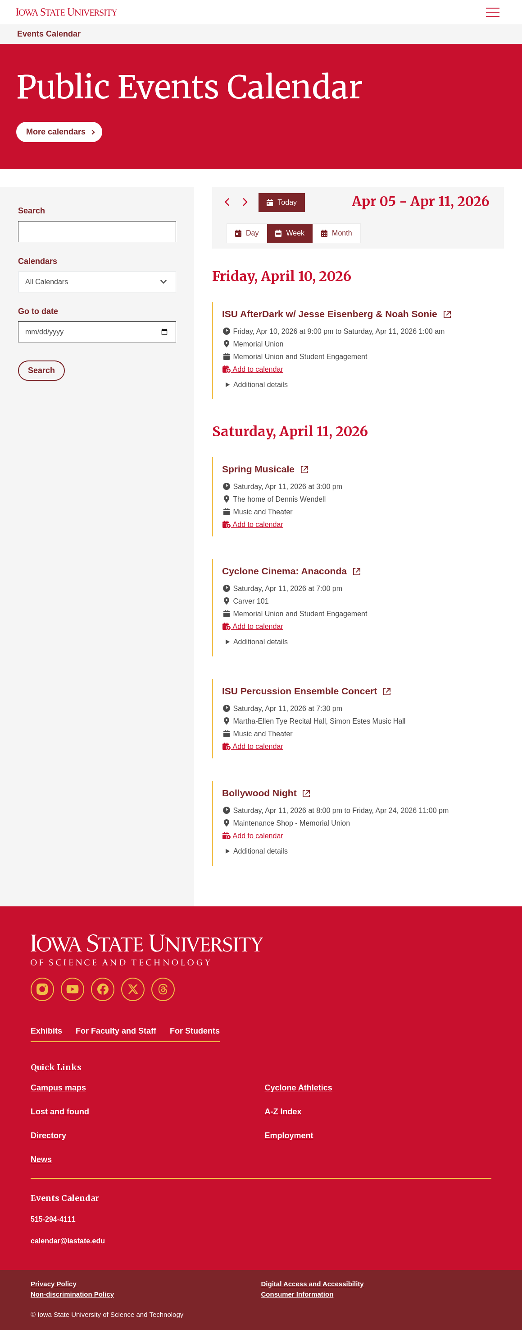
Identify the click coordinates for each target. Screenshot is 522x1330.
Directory (48, 1135)
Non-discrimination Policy (72, 1294)
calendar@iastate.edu (68, 1241)
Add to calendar (252, 369)
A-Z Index (283, 1111)
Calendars (37, 261)
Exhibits (46, 1030)
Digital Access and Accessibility (312, 1284)
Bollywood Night (266, 792)
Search (31, 210)
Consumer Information (297, 1294)
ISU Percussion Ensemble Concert (306, 690)
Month (336, 233)
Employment (289, 1135)
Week (289, 233)
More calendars (56, 131)
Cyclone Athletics (298, 1087)
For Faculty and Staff (116, 1030)
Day (247, 233)
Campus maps (58, 1087)
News (41, 1159)
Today (282, 202)
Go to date (38, 311)
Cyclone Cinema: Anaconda (291, 570)
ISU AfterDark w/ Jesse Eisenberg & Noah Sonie (336, 313)
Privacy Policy (54, 1284)
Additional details (260, 384)
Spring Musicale (265, 468)
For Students (195, 1030)
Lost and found (60, 1111)
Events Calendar (49, 33)
